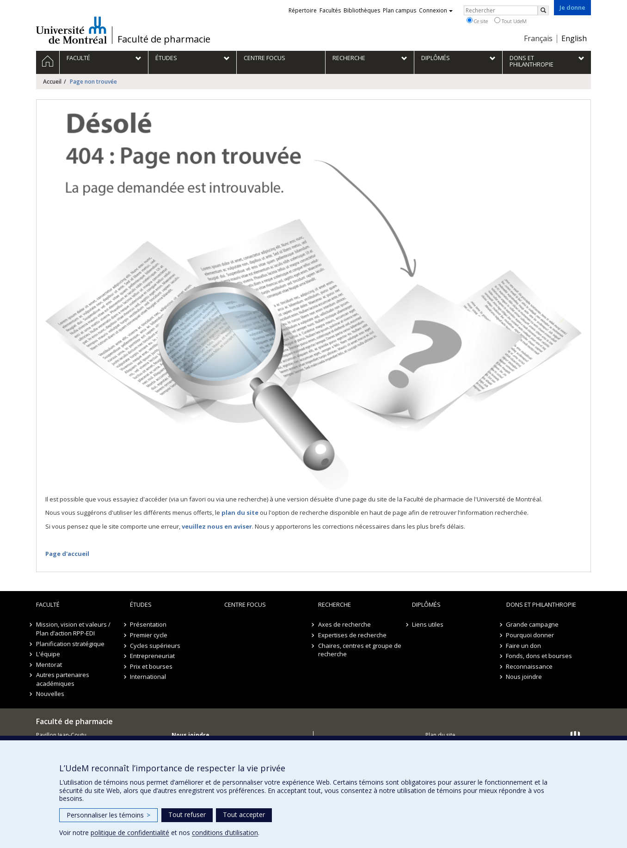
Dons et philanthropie (541, 604)
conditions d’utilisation (225, 832)
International (148, 676)
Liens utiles (427, 624)
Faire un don (523, 645)
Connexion (436, 10)
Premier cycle (148, 635)
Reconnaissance (529, 666)
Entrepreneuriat (152, 656)
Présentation (148, 624)
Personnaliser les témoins (108, 815)
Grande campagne (532, 624)
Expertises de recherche (352, 635)
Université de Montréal (71, 30)
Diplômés (426, 604)
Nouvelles (50, 693)
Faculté (48, 604)
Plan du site (440, 735)
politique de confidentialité (130, 832)
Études (141, 604)
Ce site (477, 20)
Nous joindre (524, 676)
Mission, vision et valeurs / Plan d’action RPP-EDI (73, 628)
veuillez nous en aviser (217, 526)
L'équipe (48, 654)
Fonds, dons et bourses (539, 656)
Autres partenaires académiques (62, 679)
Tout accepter (244, 814)
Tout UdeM (510, 20)
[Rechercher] (543, 10)
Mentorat (49, 664)
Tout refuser (187, 814)
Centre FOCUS (245, 604)
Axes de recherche (344, 624)
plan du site (239, 512)
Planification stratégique (70, 644)
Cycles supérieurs (155, 645)
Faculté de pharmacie (163, 39)
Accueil (52, 81)
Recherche (334, 604)
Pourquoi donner (530, 635)
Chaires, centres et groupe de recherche (359, 650)
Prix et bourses (151, 666)
